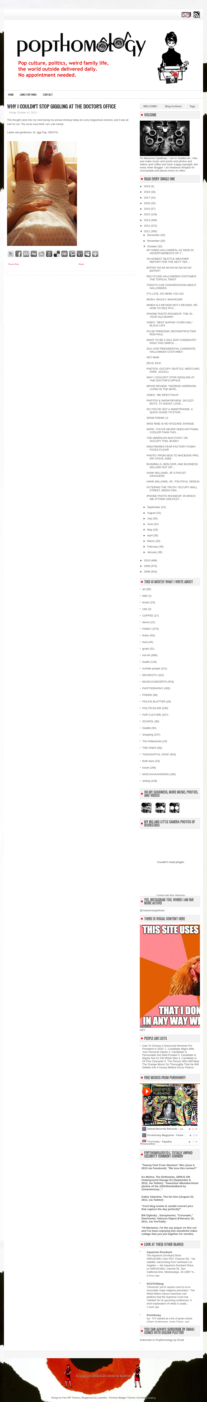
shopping (147, 734)
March (151, 541)
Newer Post (13, 264)
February (153, 546)
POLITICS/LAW (151, 708)
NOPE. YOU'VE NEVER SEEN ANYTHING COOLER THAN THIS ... (172, 431)
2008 (147, 571)
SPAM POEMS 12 (157, 417)
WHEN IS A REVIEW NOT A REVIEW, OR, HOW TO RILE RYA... (172, 306)
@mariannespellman (152, 910)
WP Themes (73, 1397)
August (151, 512)
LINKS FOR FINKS (28, 94)
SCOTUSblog (155, 1283)
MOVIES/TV (149, 675)
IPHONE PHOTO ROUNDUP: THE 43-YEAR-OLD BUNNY (169, 315)
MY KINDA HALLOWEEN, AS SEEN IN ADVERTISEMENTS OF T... (170, 252)
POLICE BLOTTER (153, 701)
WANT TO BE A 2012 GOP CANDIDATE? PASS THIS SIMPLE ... (171, 341)
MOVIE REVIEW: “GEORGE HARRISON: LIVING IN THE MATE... (171, 387)
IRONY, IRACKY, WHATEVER (164, 299)
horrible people (151, 668)
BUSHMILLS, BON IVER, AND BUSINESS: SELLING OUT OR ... (172, 466)
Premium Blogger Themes (122, 1397)
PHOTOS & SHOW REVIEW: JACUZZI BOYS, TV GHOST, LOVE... (169, 402)
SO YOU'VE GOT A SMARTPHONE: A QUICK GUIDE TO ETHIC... (169, 411)
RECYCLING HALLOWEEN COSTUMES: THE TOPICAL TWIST (171, 278)
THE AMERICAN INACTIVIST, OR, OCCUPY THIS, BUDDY (167, 439)
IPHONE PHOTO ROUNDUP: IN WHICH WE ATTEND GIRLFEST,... (171, 497)
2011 (147, 231)
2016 (147, 203)
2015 (147, 208)
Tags (192, 106)
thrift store (148, 761)
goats (145, 648)
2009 (147, 566)
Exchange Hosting (146, 1397)
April (150, 535)
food (144, 642)
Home (11, 94)
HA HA (146, 655)
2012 (147, 225)
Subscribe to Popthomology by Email (162, 1339)
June (150, 524)
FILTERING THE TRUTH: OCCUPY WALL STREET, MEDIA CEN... (171, 489)
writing (146, 780)
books (146, 602)
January (152, 552)
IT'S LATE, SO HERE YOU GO (165, 293)
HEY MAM (152, 357)
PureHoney (154, 1315)
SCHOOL (148, 721)
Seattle (146, 728)
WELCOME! (150, 106)
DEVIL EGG (153, 363)
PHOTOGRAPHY (152, 688)
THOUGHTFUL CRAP (155, 754)
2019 (147, 186)
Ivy (149, 1318)
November (154, 240)
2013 (147, 220)
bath (144, 595)
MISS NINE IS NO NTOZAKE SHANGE (170, 423)
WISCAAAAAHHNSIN (155, 774)
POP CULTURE (151, 714)
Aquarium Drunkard (159, 1252)
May (150, 529)
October (152, 246)
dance (146, 622)
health (146, 661)
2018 (147, 191)
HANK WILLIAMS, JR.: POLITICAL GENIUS (172, 481)
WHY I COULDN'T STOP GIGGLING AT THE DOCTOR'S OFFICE (61, 106)
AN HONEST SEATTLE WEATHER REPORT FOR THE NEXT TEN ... (168, 260)
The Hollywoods (152, 741)
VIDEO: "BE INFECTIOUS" (162, 394)
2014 (147, 214)
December (154, 235)
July (150, 518)
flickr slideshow (177, 895)
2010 (147, 560)
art (143, 589)
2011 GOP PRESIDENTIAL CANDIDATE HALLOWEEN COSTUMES (170, 350)
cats (144, 609)
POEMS (147, 694)
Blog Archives (173, 106)
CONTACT (48, 94)
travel (145, 767)
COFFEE (147, 615)
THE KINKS (149, 747)
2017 (147, 197)
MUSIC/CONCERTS (154, 681)
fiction (145, 635)
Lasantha (102, 1397)
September (154, 507)
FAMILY (147, 628)
